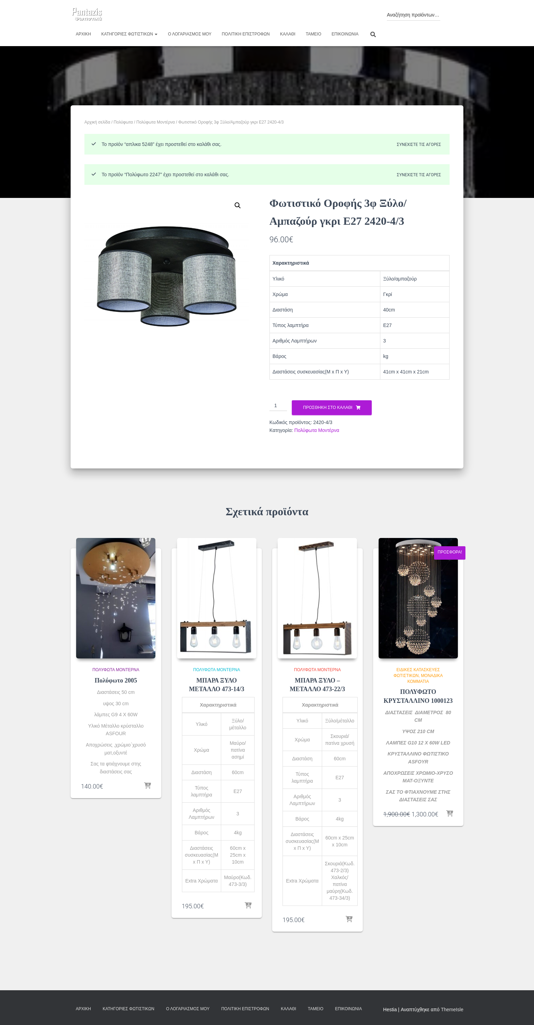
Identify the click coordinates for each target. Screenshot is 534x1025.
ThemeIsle (452, 1009)
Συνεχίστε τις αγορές (419, 144)
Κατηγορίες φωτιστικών (129, 34)
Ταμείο (313, 34)
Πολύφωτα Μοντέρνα (155, 122)
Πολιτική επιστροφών (246, 34)
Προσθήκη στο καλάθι (327, 407)
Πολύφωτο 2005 (116, 680)
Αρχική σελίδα (97, 122)
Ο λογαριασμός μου (189, 34)
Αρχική (83, 34)
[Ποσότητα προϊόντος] (278, 405)
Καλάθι (287, 34)
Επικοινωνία (345, 34)
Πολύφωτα (123, 122)
